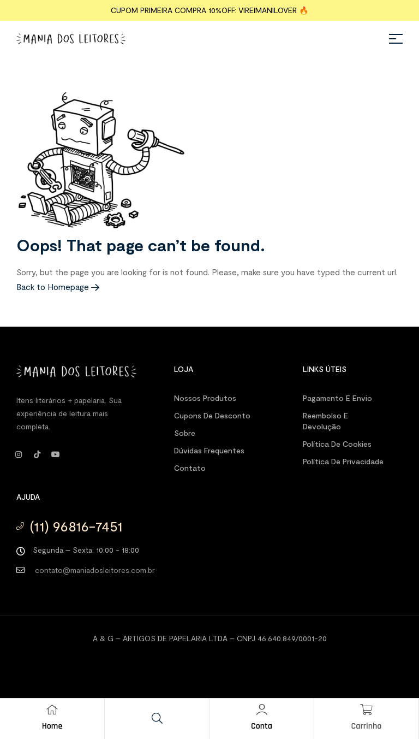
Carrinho (366, 726)
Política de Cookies (337, 443)
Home (52, 726)
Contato (190, 467)
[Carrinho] (366, 709)
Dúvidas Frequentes (209, 450)
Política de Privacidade (343, 461)
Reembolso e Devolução (325, 421)
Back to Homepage (57, 287)
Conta (261, 726)
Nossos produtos (205, 398)
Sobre (184, 433)
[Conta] (261, 709)
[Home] (52, 709)
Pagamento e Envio (337, 398)
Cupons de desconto (212, 415)
